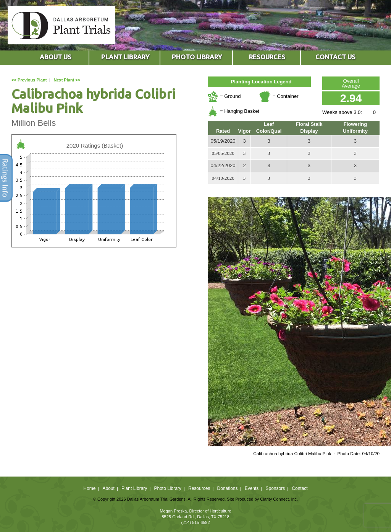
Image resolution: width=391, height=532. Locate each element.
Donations (227, 488)
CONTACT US (335, 56)
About (108, 488)
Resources (199, 488)
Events (252, 488)
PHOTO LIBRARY (197, 56)
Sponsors (275, 488)
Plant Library (134, 488)
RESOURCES (267, 56)
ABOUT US (55, 56)
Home (89, 488)
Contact (299, 488)
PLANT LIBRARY (125, 56)
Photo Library (167, 488)
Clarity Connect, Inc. (279, 499)
